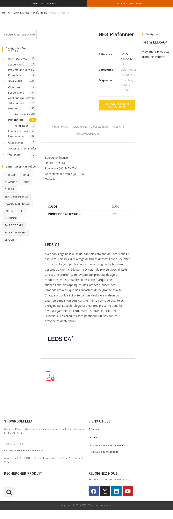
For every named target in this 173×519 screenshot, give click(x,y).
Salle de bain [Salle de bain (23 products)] (14, 225)
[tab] (60, 127)
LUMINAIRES (21, 12)
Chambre (14, 87)
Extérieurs (14, 108)
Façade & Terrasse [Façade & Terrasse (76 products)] (17, 203)
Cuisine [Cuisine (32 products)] (10, 189)
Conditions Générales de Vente (106, 445)
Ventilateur (21, 125)
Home (6, 12)
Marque (118, 127)
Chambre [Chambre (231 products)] (11, 182)
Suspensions (16, 64)
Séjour (125, 89)
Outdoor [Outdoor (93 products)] (11, 217)
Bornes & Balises (24, 114)
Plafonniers (40, 12)
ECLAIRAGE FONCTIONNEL (129, 3)
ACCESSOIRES (15, 142)
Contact (93, 437)
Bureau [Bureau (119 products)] (10, 174)
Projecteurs (15, 75)
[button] (9, 492)
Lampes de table (18, 130)
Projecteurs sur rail (20, 69)
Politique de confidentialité (103, 451)
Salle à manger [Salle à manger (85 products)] (15, 232)
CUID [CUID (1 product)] (26, 182)
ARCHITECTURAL (17, 58)
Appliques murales (19, 97)
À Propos (94, 428)
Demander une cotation (117, 104)
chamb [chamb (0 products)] (26, 174)
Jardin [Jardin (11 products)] (9, 210)
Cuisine (125, 85)
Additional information (90, 127)
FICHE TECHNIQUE (88, 134)
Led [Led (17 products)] (22, 210)
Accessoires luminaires (22, 148)
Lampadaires (16, 136)
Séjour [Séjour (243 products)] (9, 239)
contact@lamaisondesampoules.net (24, 449)
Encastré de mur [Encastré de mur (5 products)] (16, 196)
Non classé (13, 154)
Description (60, 127)
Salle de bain (16, 103)
